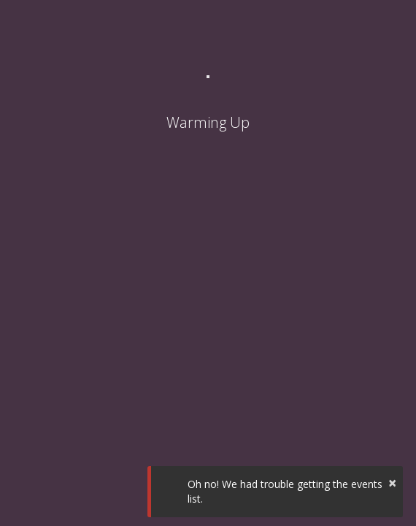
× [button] (392, 482)
